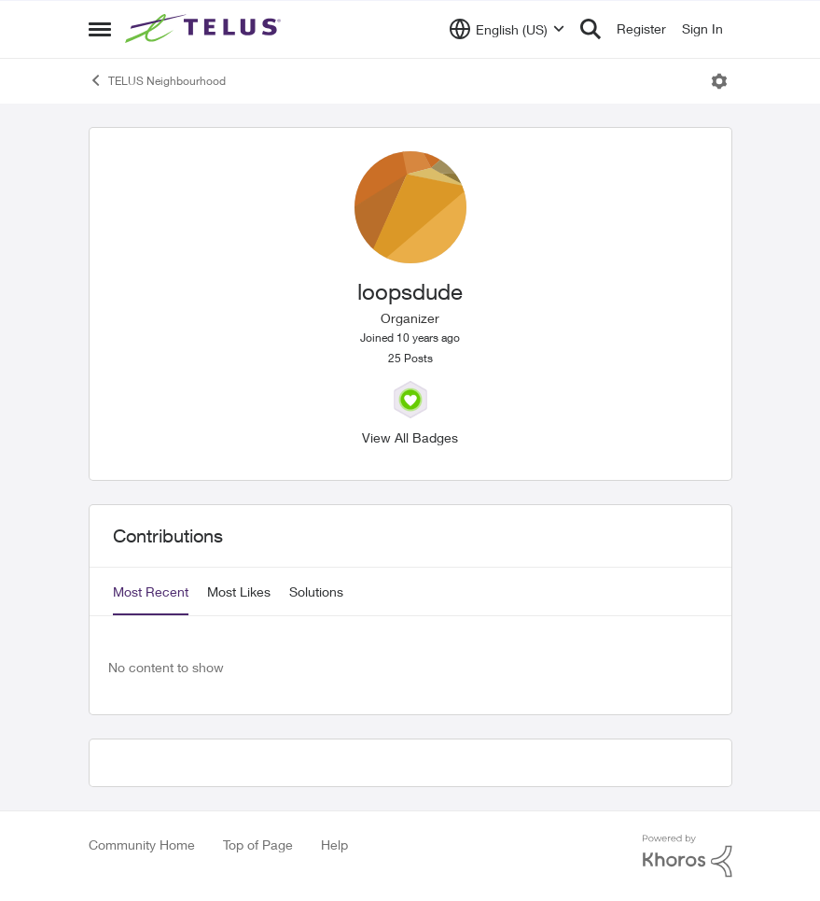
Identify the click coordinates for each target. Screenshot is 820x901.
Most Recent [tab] (150, 591)
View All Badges (410, 437)
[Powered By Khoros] (687, 856)
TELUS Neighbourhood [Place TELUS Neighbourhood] (157, 80)
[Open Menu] (719, 81)
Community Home (142, 844)
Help (334, 844)
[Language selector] (507, 29)
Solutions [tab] (316, 591)
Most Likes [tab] (239, 591)
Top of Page (258, 844)
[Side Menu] (99, 29)
